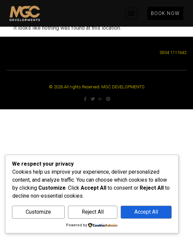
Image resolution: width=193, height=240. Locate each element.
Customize (38, 212)
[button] (131, 13)
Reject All (93, 212)
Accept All (146, 212)
